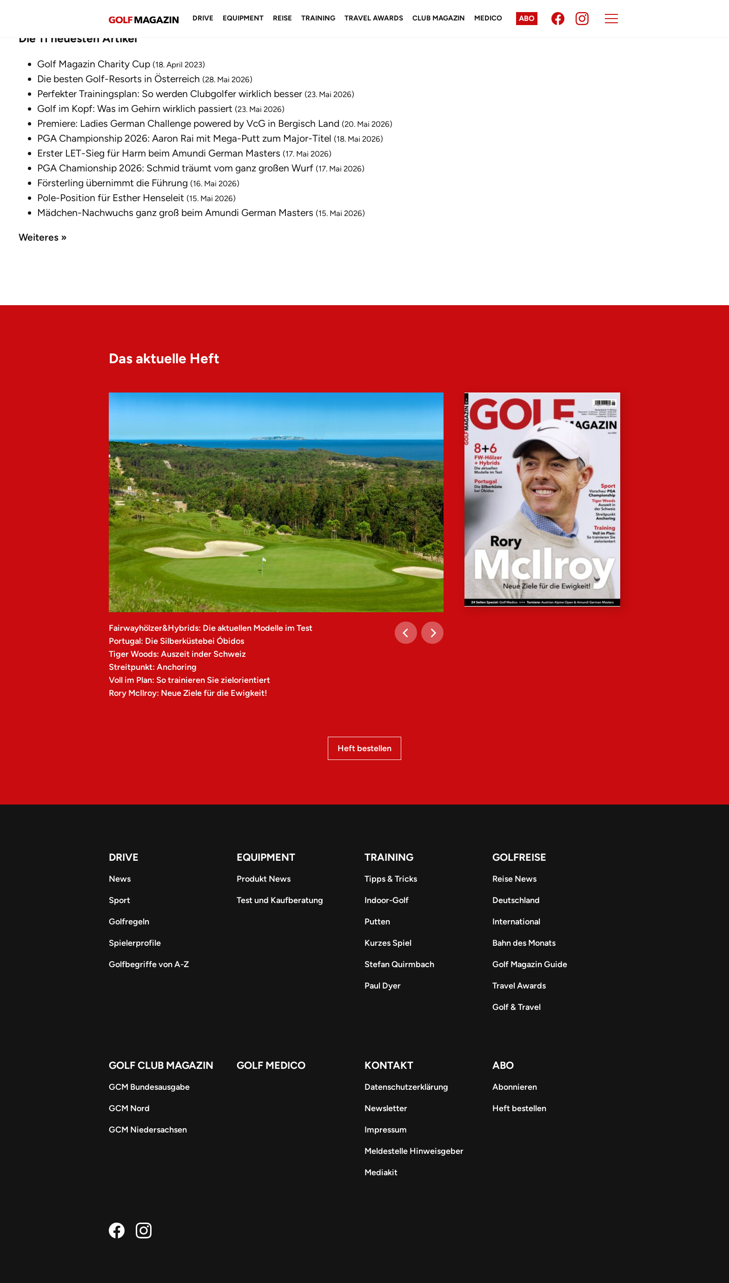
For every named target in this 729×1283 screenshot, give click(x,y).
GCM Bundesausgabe (149, 1087)
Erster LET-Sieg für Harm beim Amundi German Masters (158, 153)
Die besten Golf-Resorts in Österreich (118, 79)
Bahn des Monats (524, 943)
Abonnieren (514, 1087)
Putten (377, 921)
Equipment (243, 18)
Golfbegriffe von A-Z (149, 964)
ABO (503, 1065)
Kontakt (388, 1065)
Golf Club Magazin (161, 1065)
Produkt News (264, 879)
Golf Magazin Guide (529, 964)
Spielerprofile (135, 943)
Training (318, 18)
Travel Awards (374, 18)
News (120, 879)
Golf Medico (271, 1065)
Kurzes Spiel (387, 943)
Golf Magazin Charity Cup (93, 64)
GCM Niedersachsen (148, 1130)
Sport (119, 900)
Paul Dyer (382, 986)
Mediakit (381, 1172)
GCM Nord (129, 1108)
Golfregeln (129, 921)
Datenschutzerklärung (406, 1087)
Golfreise (519, 857)
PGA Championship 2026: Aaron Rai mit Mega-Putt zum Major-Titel (184, 138)
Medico (488, 18)
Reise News (514, 879)
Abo (527, 18)
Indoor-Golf (386, 900)
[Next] (432, 633)
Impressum (385, 1130)
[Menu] (611, 19)
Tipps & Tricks (390, 879)
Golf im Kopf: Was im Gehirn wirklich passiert (134, 108)
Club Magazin (438, 18)
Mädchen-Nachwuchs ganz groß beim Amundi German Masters (175, 212)
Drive (202, 18)
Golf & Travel (516, 1007)
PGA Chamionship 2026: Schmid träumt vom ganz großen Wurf (175, 168)
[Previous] (406, 633)
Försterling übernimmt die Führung (112, 183)
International (516, 921)
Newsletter (385, 1108)
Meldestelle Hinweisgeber (414, 1151)
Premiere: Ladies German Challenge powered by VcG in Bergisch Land (188, 123)
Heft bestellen (364, 748)
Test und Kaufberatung (280, 900)
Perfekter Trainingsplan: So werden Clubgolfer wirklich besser (169, 93)
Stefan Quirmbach (399, 964)
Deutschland (516, 900)
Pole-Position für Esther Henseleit (110, 197)
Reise (282, 18)
